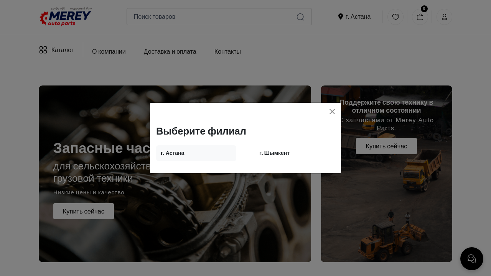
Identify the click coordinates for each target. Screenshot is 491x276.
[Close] (332, 111)
